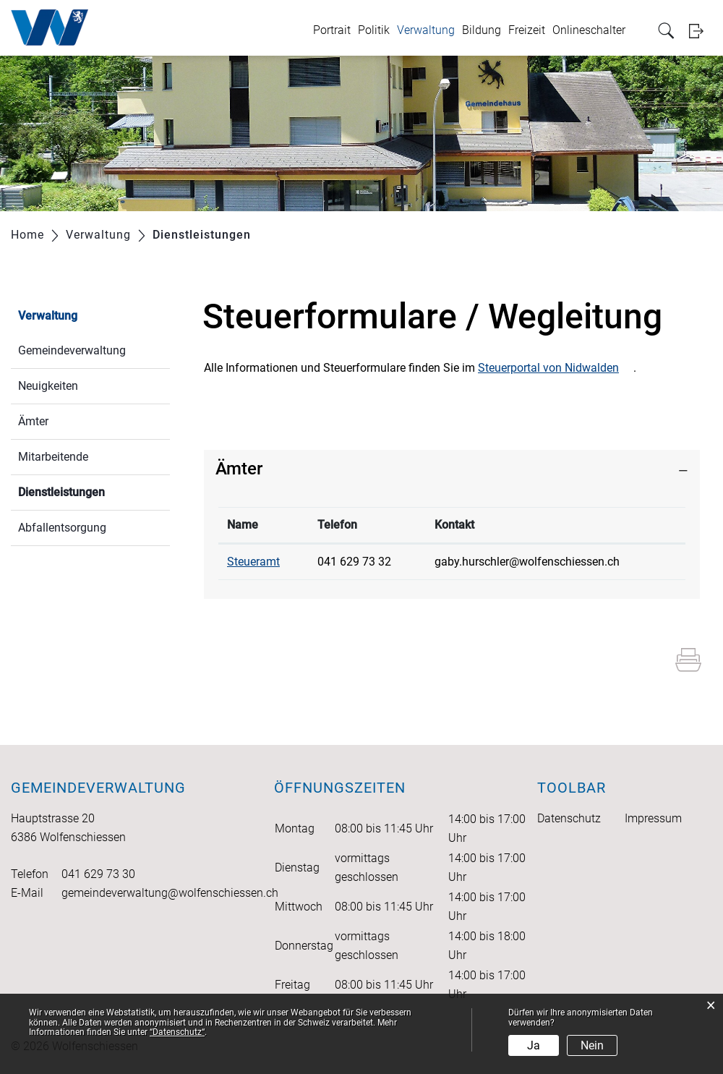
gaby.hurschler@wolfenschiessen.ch (527, 561)
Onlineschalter (588, 30)
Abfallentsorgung (62, 527)
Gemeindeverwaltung (72, 350)
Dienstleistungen (94, 490)
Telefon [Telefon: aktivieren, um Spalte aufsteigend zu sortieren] (337, 525)
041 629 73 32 (354, 561)
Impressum (653, 818)
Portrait (332, 30)
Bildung (481, 30)
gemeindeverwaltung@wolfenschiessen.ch (169, 893)
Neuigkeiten (48, 386)
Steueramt (253, 561)
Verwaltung (426, 30)
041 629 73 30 (98, 874)
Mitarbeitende (53, 457)
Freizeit (526, 30)
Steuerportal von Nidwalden (548, 368)
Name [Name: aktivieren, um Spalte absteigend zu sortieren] (242, 525)
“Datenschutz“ (177, 1032)
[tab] (452, 469)
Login (700, 30)
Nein (592, 1045)
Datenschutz (569, 818)
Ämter (33, 421)
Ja (533, 1045)
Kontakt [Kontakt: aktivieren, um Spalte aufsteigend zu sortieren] (454, 525)
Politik (374, 30)
